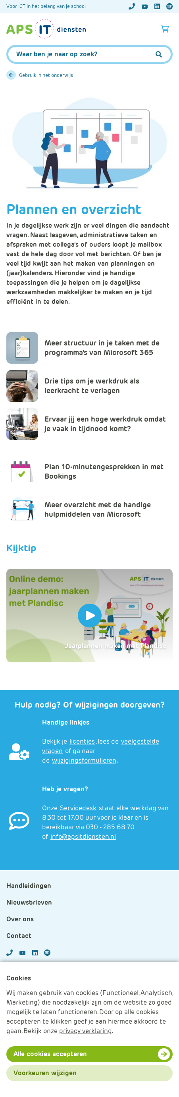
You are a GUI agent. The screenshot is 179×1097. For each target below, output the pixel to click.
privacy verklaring (85, 1031)
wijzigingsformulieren (84, 760)
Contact (18, 936)
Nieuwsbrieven (29, 902)
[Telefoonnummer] (132, 6)
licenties (82, 741)
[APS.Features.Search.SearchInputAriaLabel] (89, 54)
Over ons (20, 919)
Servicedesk (78, 808)
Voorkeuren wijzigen (45, 1073)
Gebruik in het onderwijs (46, 75)
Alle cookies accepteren (50, 1054)
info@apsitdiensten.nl (83, 836)
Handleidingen (28, 886)
